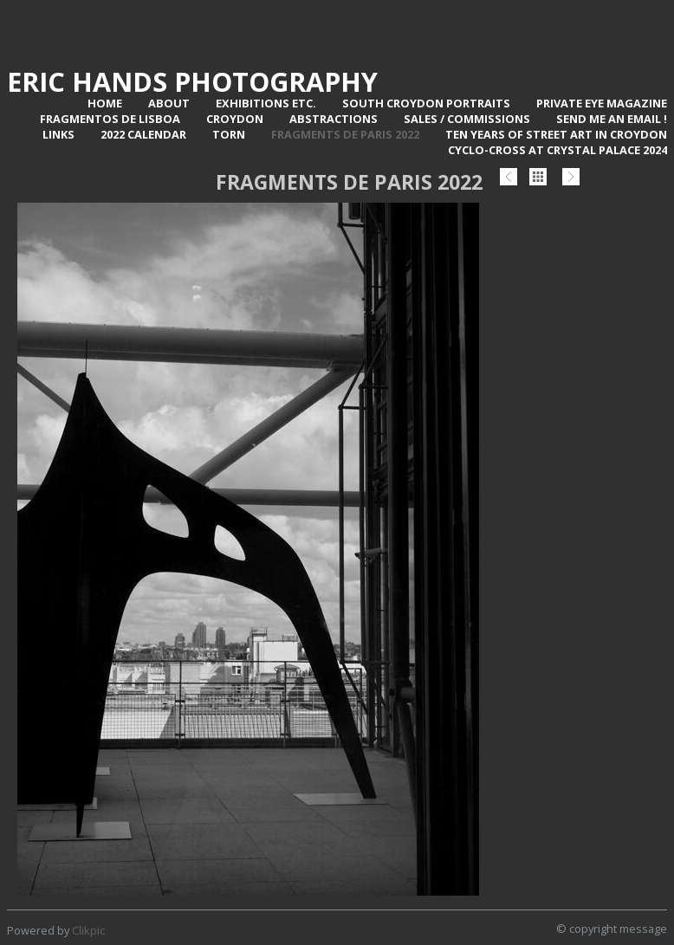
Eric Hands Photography (192, 81)
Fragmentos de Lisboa (110, 118)
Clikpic (88, 930)
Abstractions (333, 118)
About (169, 103)
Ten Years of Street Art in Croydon (556, 134)
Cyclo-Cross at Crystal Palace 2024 (557, 150)
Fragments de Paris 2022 (345, 134)
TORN (228, 134)
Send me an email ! (611, 118)
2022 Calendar (143, 134)
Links (58, 134)
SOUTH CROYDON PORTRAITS (426, 103)
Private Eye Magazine (601, 103)
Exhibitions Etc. (266, 103)
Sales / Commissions (467, 118)
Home (104, 103)
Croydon (234, 118)
